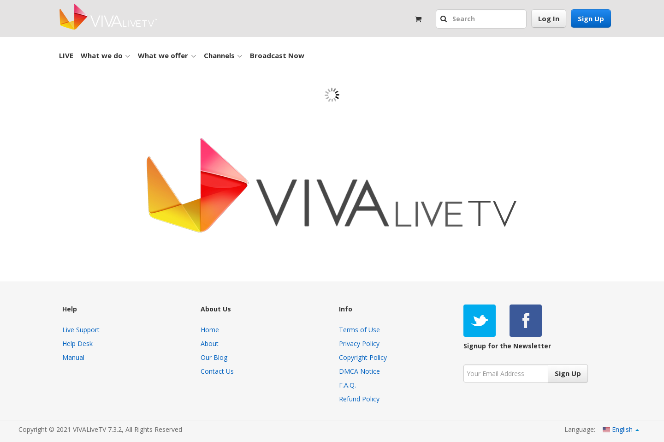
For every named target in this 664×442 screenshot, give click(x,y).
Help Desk (77, 343)
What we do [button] (105, 55)
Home (210, 329)
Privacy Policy (359, 343)
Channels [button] (223, 55)
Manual (73, 357)
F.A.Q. (347, 385)
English (621, 429)
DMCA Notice (359, 371)
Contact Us (217, 371)
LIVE (66, 55)
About (210, 343)
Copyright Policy (363, 357)
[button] (444, 19)
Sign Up (591, 18)
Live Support (81, 329)
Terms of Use (359, 329)
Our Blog (214, 357)
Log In (548, 18)
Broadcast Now (277, 55)
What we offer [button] (167, 55)
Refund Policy (359, 398)
